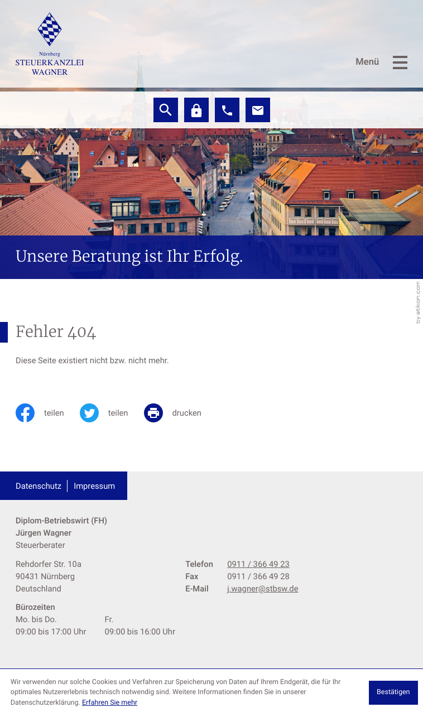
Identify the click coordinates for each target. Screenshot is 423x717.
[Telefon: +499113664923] (258, 564)
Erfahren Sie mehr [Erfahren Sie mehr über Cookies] (109, 703)
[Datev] (196, 110)
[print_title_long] (180, 413)
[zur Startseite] (50, 43)
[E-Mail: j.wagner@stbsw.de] (258, 110)
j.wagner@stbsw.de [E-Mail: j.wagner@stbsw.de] (262, 589)
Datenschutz (38, 486)
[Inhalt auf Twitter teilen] (112, 413)
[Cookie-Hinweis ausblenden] (393, 693)
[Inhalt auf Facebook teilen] (48, 413)
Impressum (94, 486)
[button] (227, 110)
